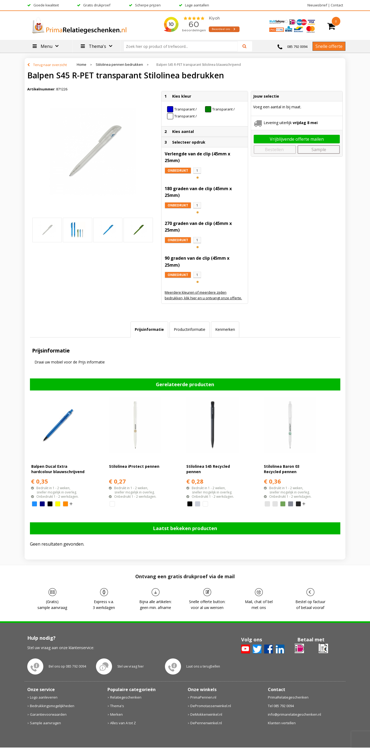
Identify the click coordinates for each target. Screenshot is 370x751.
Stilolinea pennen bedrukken (119, 64)
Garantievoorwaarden (48, 714)
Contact (337, 5)
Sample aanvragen (45, 723)
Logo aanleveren (43, 697)
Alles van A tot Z (123, 723)
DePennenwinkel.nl (206, 723)
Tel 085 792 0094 (281, 705)
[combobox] (183, 46)
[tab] (149, 329)
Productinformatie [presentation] (189, 329)
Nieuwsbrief (317, 5)
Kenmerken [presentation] (225, 329)
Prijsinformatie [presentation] (149, 329)
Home (81, 64)
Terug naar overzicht (50, 64)
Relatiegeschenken (125, 697)
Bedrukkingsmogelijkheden (52, 705)
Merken (116, 714)
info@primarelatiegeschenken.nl (294, 714)
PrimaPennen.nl (203, 697)
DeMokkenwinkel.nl (206, 714)
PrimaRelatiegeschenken (288, 697)
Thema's (117, 705)
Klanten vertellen (282, 723)
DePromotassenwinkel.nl (210, 705)
